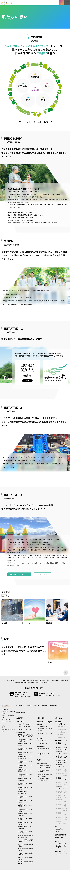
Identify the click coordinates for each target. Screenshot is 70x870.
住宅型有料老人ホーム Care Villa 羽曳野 (25, 827)
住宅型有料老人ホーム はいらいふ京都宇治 (26, 740)
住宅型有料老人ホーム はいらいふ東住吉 (26, 775)
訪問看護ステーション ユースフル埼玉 (61, 761)
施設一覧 (36, 706)
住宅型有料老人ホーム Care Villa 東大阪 (25, 814)
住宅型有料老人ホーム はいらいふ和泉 (26, 766)
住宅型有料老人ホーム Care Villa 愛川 (25, 797)
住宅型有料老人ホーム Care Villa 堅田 (25, 810)
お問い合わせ (53, 706)
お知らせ (29, 706)
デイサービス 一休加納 (24, 724)
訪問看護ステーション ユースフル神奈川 (61, 752)
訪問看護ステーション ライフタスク (61, 765)
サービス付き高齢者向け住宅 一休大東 (25, 858)
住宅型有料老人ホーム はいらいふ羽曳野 (26, 779)
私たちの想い (20, 706)
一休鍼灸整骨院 (60, 724)
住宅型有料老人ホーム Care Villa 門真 (25, 823)
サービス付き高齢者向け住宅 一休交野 (25, 862)
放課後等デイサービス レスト (45, 734)
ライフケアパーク (61, 843)
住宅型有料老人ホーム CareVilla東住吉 (24, 792)
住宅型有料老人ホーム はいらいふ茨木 (26, 744)
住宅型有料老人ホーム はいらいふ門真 (26, 762)
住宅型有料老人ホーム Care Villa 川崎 (25, 788)
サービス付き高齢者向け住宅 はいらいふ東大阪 (25, 836)
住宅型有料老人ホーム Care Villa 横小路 (25, 832)
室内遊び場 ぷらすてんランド (18, 574)
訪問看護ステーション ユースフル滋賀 (61, 757)
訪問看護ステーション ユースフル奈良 (61, 744)
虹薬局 (58, 831)
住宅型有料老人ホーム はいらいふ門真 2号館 (26, 757)
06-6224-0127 (7, 719)
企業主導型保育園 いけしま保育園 (45, 771)
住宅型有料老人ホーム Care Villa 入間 (25, 801)
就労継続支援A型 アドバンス (44, 749)
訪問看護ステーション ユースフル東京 (61, 778)
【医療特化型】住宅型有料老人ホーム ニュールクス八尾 (25, 735)
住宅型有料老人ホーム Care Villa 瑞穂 (25, 806)
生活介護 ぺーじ (42, 740)
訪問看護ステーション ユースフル (61, 787)
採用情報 (44, 706)
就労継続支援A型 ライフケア (44, 754)
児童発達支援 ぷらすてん (45, 726)
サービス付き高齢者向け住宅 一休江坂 (25, 849)
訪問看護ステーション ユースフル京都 (61, 748)
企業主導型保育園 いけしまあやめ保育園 (45, 779)
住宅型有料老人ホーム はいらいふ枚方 (26, 770)
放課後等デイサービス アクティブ (45, 729)
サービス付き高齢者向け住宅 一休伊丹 (25, 841)
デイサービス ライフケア (24, 729)
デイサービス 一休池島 (24, 727)
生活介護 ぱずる (42, 743)
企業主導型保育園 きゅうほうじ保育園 (45, 775)
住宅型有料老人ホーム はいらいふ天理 (26, 753)
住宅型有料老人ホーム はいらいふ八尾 (26, 784)
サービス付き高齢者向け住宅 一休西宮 (25, 845)
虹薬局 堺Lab (59, 829)
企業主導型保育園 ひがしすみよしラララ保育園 (45, 766)
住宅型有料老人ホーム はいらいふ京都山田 (26, 749)
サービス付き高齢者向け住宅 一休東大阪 (25, 854)
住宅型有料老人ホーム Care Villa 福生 (25, 819)
